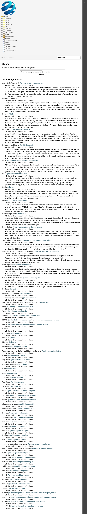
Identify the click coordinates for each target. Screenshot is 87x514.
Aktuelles (7, 38)
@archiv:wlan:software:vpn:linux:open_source (27, 506)
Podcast (5, 413)
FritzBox (5, 346)
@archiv (13, 338)
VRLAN (5, 395)
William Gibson (8, 466)
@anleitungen (15, 333)
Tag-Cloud (6, 360)
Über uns (7, 48)
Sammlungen (9, 32)
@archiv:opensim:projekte (19, 470)
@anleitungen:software (21, 129)
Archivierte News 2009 (10, 83)
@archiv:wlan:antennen (22, 265)
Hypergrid (6, 426)
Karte (4, 373)
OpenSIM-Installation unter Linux (14, 444)
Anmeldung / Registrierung (12, 298)
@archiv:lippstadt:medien (18, 413)
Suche (79, 58)
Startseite (5, 16)
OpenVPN (6, 497)
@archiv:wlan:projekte (31, 278)
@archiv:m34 (21, 214)
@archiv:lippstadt (26, 145)
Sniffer (4, 400)
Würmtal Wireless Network (12, 240)
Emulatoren (8, 24)
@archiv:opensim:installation (39, 444)
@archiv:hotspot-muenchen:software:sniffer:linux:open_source (32, 493)
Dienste (7, 22)
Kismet (5, 493)
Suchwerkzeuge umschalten (31, 72)
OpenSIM (5, 338)
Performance (7, 462)
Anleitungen (8, 18)
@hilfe (11, 114)
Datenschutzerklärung (11, 40)
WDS (4, 160)
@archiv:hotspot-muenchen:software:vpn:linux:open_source (33, 497)
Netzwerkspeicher (9, 214)
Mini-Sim (5, 470)
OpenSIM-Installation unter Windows (16, 448)
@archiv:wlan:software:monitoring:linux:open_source (27, 324)
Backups (5, 289)
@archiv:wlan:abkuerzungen (18, 475)
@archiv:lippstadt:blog (26, 404)
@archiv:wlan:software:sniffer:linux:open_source (27, 501)
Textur (4, 311)
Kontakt (7, 42)
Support (7, 44)
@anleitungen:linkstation (51, 351)
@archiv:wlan (44, 302)
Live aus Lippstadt (9, 408)
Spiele (7, 34)
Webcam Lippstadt (10, 50)
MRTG (4, 320)
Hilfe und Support (9, 364)
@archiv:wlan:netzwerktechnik (19, 484)
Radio (4, 187)
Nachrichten (8, 28)
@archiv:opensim (29, 298)
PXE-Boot (6, 333)
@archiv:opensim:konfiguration (47, 251)
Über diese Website (10, 46)
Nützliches (8, 30)
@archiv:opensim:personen (24, 466)
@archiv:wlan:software (16, 488)
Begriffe (5, 114)
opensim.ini (6, 457)
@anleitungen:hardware (18, 346)
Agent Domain (7, 417)
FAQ (4, 200)
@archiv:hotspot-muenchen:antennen (27, 227)
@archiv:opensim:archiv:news (31, 83)
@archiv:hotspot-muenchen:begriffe (21, 391)
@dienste (10, 187)
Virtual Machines (9, 36)
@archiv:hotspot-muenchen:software (22, 400)
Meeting (5, 342)
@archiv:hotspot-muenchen (16, 200)
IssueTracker (7, 129)
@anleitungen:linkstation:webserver (19, 307)
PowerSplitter (7, 227)
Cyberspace (6, 422)
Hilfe (6, 26)
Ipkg (4, 307)
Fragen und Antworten (10, 293)
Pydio (4, 355)
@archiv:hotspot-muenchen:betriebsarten (22, 160)
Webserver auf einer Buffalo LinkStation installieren (21, 351)
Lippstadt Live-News (10, 404)
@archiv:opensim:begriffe (17, 311)
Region (5, 435)
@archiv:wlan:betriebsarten (17, 174)
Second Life (6, 315)
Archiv (7, 20)
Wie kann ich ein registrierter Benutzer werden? (20, 302)
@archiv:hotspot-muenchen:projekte (37, 240)
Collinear (5, 479)
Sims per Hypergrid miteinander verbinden (18, 251)
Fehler (4, 453)
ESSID (4, 391)
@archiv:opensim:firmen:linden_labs (26, 315)
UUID (4, 440)
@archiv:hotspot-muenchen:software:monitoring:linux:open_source (33, 320)
